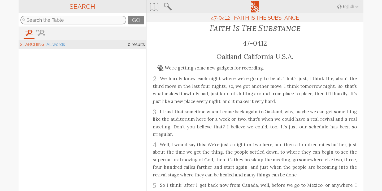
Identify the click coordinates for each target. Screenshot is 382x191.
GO (136, 20)
